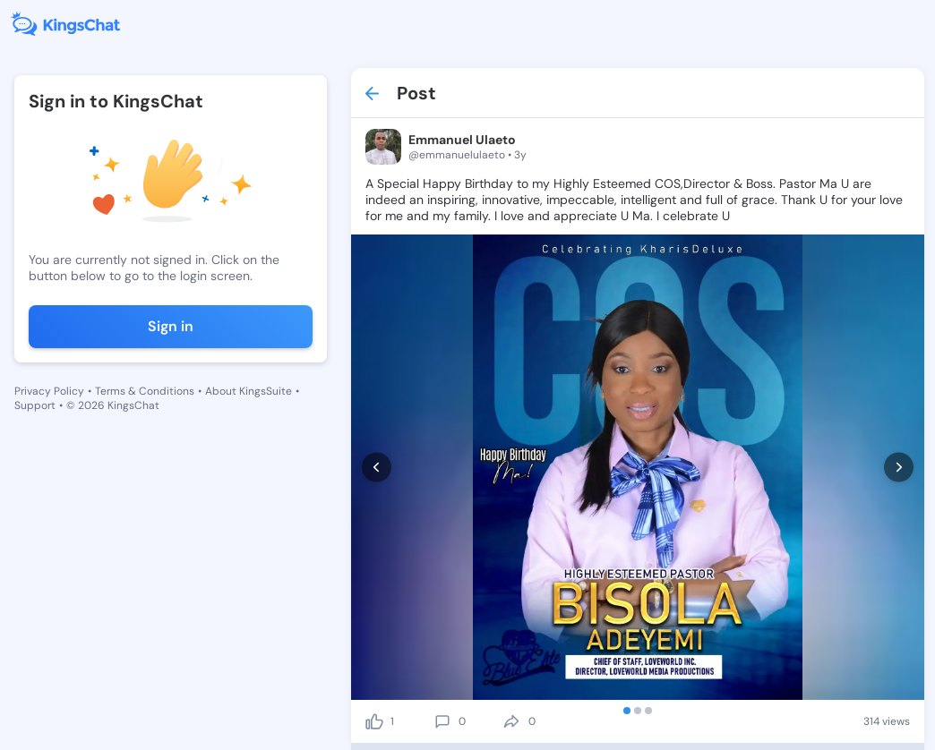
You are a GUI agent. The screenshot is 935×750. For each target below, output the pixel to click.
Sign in (170, 326)
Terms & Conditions (144, 391)
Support (35, 405)
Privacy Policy (49, 391)
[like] (374, 721)
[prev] (376, 467)
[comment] (442, 721)
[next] (899, 467)
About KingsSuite (248, 391)
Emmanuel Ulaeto (462, 140)
